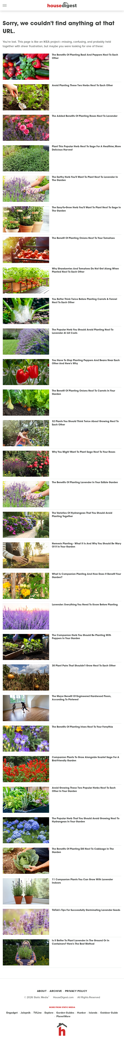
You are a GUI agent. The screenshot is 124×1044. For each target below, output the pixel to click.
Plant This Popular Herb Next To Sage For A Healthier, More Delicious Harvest (86, 148)
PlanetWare (63, 1016)
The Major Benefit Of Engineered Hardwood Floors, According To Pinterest (81, 698)
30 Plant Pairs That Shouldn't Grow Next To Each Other (84, 666)
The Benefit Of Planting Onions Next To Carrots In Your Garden (83, 392)
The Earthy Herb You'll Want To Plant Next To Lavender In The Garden (85, 179)
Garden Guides (65, 1012)
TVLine (37, 1012)
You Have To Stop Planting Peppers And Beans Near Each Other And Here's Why (86, 362)
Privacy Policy (76, 991)
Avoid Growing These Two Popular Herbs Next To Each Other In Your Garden (84, 790)
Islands (93, 1012)
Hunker (81, 1012)
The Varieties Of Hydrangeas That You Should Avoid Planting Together (82, 515)
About (42, 991)
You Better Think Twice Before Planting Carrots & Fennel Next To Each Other (84, 301)
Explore (48, 1012)
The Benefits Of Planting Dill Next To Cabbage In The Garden (83, 851)
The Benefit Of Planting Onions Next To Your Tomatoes (83, 238)
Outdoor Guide (109, 1012)
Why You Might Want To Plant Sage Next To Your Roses (83, 452)
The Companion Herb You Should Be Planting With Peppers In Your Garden (81, 637)
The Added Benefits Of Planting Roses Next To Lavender (84, 116)
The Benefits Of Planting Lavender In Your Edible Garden (85, 482)
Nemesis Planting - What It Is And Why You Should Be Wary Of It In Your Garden (86, 545)
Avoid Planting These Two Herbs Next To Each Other (82, 85)
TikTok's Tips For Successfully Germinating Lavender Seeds (86, 910)
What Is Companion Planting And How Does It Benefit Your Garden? (86, 576)
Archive (56, 991)
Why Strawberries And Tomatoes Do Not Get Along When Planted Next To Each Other (85, 270)
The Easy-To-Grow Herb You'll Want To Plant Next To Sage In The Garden (86, 209)
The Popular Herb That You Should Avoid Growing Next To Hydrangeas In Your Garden (85, 820)
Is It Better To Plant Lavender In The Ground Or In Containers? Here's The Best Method (80, 942)
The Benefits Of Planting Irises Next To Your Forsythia (82, 727)
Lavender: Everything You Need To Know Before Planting (85, 605)
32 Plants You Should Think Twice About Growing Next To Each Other (85, 423)
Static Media (41, 997)
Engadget (12, 1012)
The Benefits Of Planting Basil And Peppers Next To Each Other (85, 57)
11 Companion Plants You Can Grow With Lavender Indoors (82, 881)
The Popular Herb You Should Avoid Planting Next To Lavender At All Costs (82, 331)
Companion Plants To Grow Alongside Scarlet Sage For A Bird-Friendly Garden (85, 759)
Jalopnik (26, 1012)
